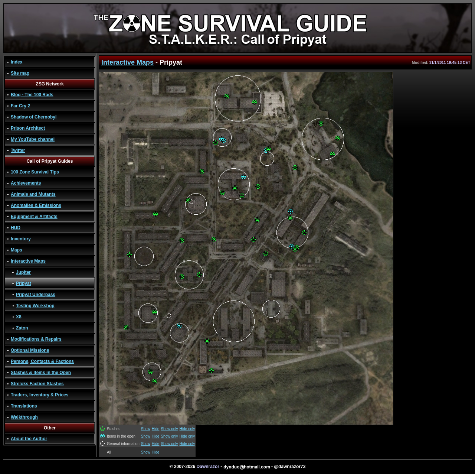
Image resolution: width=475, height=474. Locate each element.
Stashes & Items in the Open (41, 372)
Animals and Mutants (33, 194)
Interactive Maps (28, 261)
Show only (169, 429)
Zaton (22, 328)
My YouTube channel (33, 139)
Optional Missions (30, 350)
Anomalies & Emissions (36, 205)
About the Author (29, 438)
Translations (24, 406)
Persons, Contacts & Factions (42, 361)
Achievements (26, 183)
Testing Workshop (35, 305)
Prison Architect (28, 128)
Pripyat (23, 283)
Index (16, 62)
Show (145, 429)
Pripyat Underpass (35, 294)
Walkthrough (24, 417)
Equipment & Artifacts (34, 216)
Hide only (187, 429)
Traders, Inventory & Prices (39, 394)
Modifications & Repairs (36, 339)
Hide (156, 429)
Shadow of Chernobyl (33, 117)
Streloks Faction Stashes (37, 383)
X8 (19, 316)
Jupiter (23, 272)
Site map (20, 73)
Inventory (21, 238)
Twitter (18, 150)
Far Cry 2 (20, 105)
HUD (15, 227)
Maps (16, 250)
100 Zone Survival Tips (35, 172)
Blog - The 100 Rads (32, 94)
